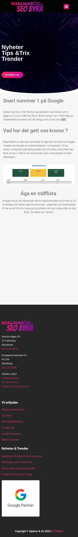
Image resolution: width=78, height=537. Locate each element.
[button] (66, 6)
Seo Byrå (7, 415)
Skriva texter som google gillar (18, 468)
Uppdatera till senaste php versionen (22, 456)
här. (63, 119)
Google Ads (8, 427)
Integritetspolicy (11, 377)
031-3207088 (9, 367)
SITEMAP (57, 531)
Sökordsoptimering (12, 421)
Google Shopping (11, 433)
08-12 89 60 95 (10, 348)
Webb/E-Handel (10, 439)
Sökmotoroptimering (13, 409)
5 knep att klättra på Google (17, 474)
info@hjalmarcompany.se (15, 386)
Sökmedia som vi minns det (17, 462)
